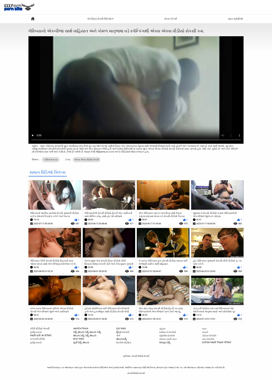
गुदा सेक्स (121, 328)
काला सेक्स (78, 339)
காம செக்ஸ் (208, 339)
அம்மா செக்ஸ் (209, 335)
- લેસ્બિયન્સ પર (51, 159)
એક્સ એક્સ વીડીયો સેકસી (86, 159)
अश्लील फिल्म (80, 328)
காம (204, 328)
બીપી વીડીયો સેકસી (39, 328)
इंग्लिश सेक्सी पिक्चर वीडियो (216, 342)
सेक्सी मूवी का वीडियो (41, 335)
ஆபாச (162, 328)
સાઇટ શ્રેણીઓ (235, 18)
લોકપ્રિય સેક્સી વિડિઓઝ (100, 18)
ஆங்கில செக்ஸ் (167, 335)
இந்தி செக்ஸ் (122, 332)
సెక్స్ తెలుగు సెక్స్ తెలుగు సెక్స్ (87, 332)
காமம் (205, 332)
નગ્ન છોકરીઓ (37, 339)
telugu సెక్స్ (165, 342)
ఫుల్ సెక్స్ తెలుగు (81, 342)
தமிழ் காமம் (36, 332)
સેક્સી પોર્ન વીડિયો (32, 18)
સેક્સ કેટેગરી (170, 18)
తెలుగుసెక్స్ (121, 339)
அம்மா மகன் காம (168, 339)
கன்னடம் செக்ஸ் (167, 332)
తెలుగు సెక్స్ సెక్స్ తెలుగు (84, 335)
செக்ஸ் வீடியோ (123, 342)
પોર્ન (118, 335)
